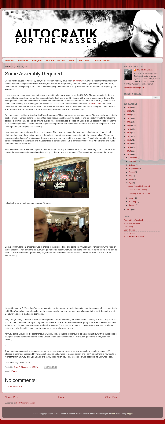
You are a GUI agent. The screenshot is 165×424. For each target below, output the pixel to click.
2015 (129, 144)
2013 (129, 151)
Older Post (111, 397)
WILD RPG (84, 60)
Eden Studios (129, 230)
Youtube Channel (101, 60)
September (133, 168)
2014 (129, 147)
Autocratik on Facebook (133, 220)
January (132, 205)
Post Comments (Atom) (25, 403)
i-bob (113, 414)
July (131, 176)
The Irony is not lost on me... (140, 193)
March (131, 198)
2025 (129, 107)
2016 (129, 140)
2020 (129, 126)
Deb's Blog (128, 227)
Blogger (130, 414)
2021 (129, 122)
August (132, 172)
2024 (129, 111)
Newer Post (11, 397)
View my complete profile (134, 87)
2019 (129, 129)
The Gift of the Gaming (137, 190)
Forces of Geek (94, 104)
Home (61, 397)
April (131, 183)
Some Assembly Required (139, 186)
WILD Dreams (129, 233)
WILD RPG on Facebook (134, 236)
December (133, 158)
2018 (129, 133)
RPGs (72, 60)
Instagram (37, 60)
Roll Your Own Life (55, 60)
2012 (129, 154)
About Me (9, 60)
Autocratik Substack (132, 223)
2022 (129, 118)
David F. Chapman (144, 70)
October (132, 165)
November (133, 161)
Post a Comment (15, 386)
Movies (14, 371)
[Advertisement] (142, 259)
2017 (129, 136)
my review (77, 81)
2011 (129, 210)
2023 (129, 115)
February (133, 202)
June (131, 179)
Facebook (23, 60)
